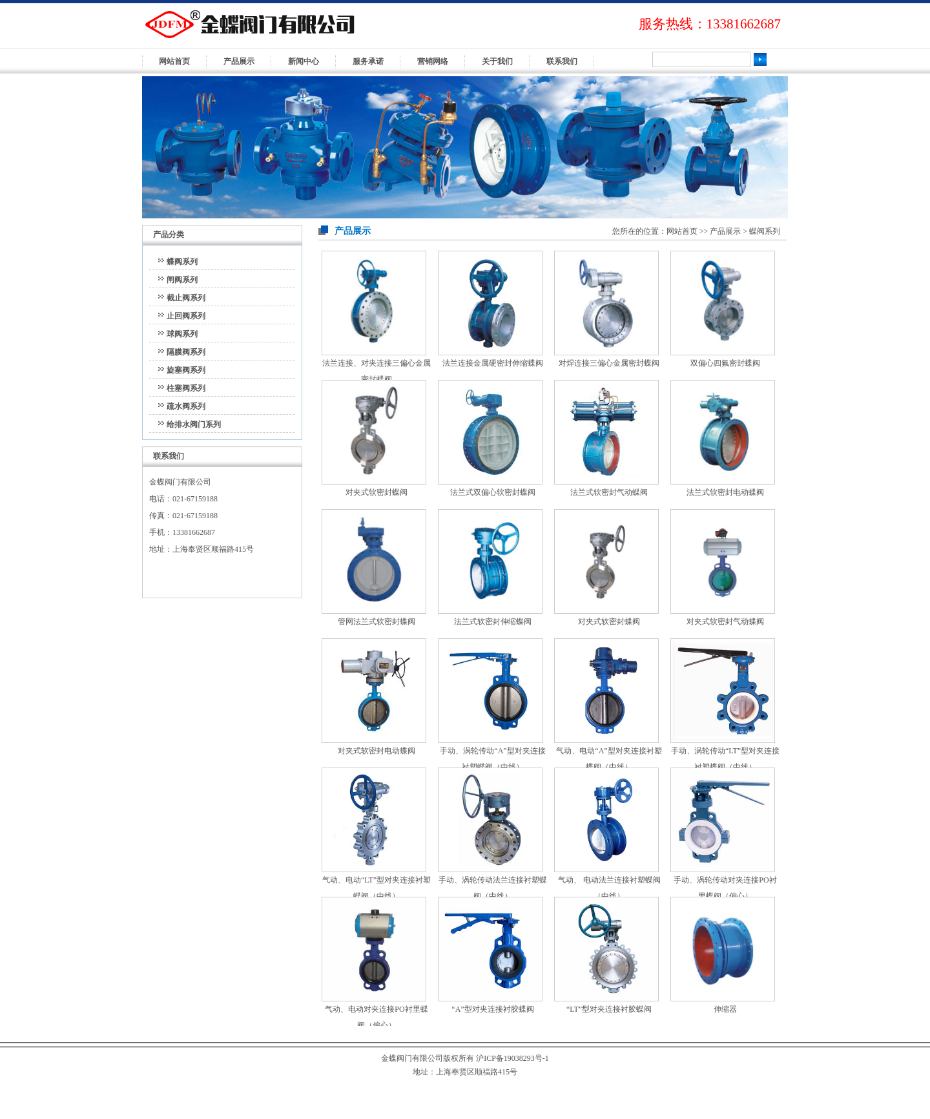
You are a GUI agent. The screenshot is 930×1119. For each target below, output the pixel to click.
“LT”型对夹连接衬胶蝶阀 (609, 1009)
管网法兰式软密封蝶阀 (376, 621)
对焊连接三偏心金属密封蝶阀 (609, 363)
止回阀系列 (186, 315)
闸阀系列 (182, 279)
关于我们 (497, 61)
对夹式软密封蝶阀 (377, 492)
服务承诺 (368, 61)
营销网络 (432, 61)
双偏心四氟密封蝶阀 (725, 363)
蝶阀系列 (182, 261)
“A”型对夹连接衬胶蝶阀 (492, 1009)
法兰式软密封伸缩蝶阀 (493, 621)
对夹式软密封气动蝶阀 (725, 621)
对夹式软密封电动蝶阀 (376, 750)
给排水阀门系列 (194, 424)
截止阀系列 (186, 297)
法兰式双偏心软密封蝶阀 (492, 492)
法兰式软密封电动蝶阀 (725, 492)
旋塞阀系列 (186, 370)
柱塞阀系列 (186, 388)
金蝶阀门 (308, 32)
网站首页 (174, 61)
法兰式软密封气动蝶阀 (609, 492)
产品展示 (238, 61)
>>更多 (285, 454)
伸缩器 (725, 1009)
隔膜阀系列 (186, 352)
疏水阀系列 (186, 406)
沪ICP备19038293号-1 (512, 1058)
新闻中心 (303, 61)
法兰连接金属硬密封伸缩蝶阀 (492, 363)
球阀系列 (182, 334)
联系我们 (561, 61)
